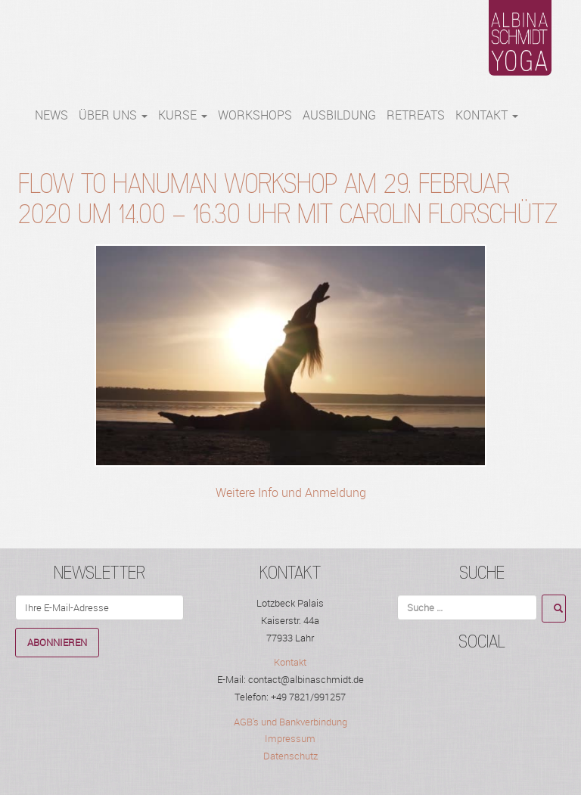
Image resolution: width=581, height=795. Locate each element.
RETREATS (416, 115)
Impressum (290, 738)
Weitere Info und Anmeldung (291, 492)
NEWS (51, 115)
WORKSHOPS (255, 115)
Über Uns (113, 115)
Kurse (182, 115)
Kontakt (486, 115)
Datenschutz (290, 755)
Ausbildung (339, 115)
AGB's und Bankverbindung (290, 721)
